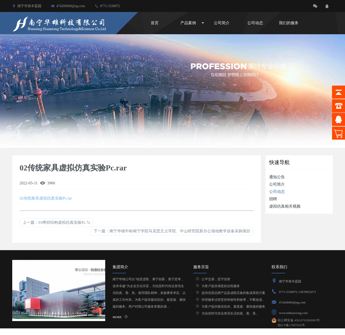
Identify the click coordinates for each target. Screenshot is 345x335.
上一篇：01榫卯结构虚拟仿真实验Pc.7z (56, 222)
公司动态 (255, 23)
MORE (120, 317)
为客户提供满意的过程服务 (221, 286)
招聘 (273, 199)
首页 (155, 23)
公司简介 (222, 23)
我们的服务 (289, 23)
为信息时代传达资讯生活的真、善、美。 (230, 313)
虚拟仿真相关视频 (284, 206)
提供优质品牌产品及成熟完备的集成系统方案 (233, 293)
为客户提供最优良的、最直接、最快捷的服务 (233, 306)
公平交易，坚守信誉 (216, 279)
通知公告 (277, 177)
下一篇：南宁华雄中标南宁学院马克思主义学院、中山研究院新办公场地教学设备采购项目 (172, 231)
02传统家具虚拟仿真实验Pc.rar (46, 198)
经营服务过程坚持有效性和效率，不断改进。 (233, 300)
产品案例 (188, 23)
